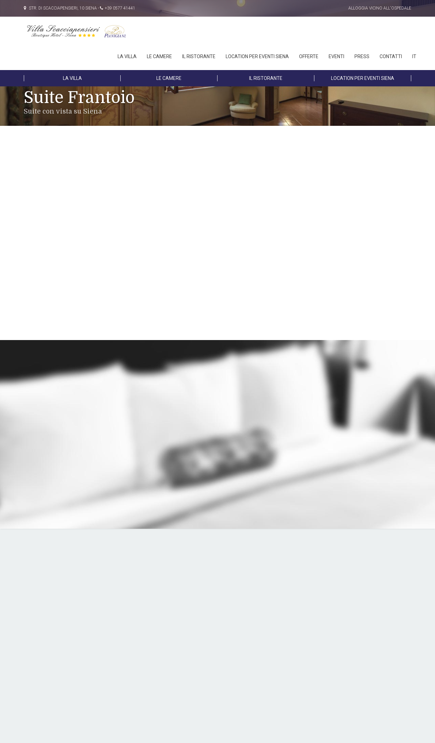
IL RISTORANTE (198, 56)
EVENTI (336, 56)
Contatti (391, 56)
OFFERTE (308, 56)
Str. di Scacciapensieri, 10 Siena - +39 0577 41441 (79, 8)
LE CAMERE (159, 56)
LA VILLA (127, 56)
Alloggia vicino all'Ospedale (379, 8)
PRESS (361, 56)
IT (414, 56)
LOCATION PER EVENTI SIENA (257, 56)
